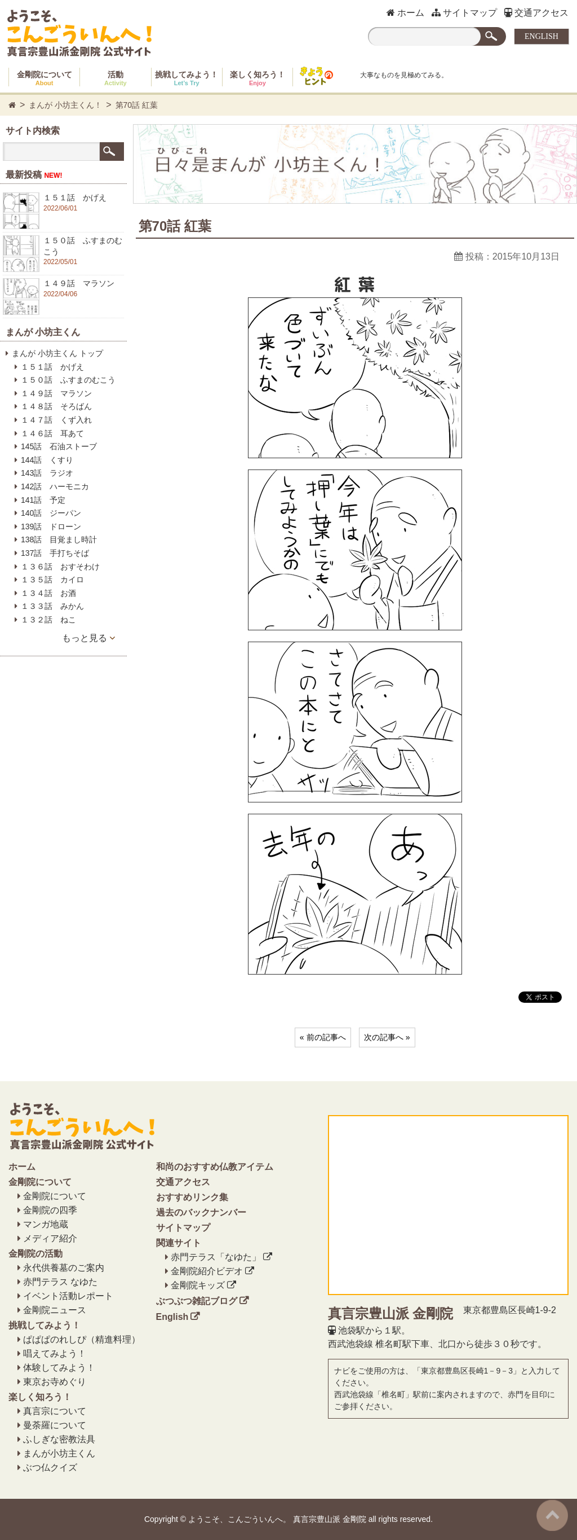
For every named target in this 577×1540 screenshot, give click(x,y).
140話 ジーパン (51, 512)
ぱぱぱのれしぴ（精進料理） (81, 1339)
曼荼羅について (54, 1425)
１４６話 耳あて (52, 433)
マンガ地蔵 (45, 1224)
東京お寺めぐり (54, 1382)
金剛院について (44, 78)
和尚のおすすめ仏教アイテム (214, 1167)
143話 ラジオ (47, 472)
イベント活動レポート (68, 1296)
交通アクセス (536, 12)
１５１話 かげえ (52, 366)
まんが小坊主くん (59, 1453)
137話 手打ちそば (55, 553)
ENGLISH (541, 36)
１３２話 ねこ (48, 619)
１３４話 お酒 (48, 593)
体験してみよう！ (59, 1367)
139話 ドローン (51, 526)
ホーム (405, 12)
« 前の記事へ (323, 1037)
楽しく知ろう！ (257, 78)
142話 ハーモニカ (55, 486)
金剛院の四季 (50, 1210)
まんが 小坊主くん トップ (57, 353)
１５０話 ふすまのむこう (68, 379)
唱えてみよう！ (54, 1353)
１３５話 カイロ (52, 579)
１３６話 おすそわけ (60, 566)
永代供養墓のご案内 (63, 1268)
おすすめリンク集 (192, 1197)
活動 (115, 78)
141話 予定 (43, 499)
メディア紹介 (50, 1238)
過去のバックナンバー (201, 1212)
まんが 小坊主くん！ (65, 104)
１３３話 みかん (52, 606)
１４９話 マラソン (56, 393)
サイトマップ (464, 12)
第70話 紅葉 (137, 104)
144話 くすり (47, 459)
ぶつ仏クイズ (50, 1467)
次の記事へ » (387, 1037)
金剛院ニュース (54, 1310)
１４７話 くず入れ (56, 419)
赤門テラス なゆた (60, 1282)
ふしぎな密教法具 (59, 1439)
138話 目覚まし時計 (59, 539)
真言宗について (54, 1411)
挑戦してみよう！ (186, 78)
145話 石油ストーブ (59, 446)
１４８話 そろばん (56, 406)
